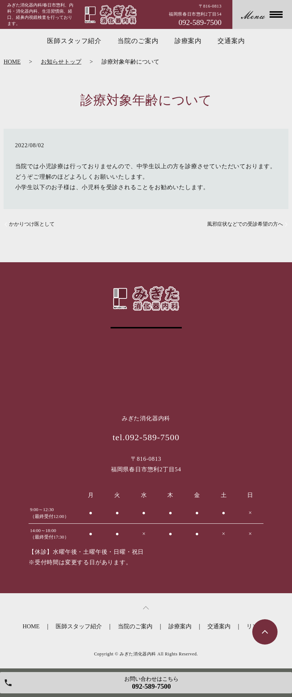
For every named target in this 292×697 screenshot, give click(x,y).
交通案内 (231, 41)
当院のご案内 (137, 41)
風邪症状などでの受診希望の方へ (245, 224)
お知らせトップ (61, 62)
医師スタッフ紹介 (74, 41)
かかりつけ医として (32, 224)
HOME (12, 62)
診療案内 (188, 41)
